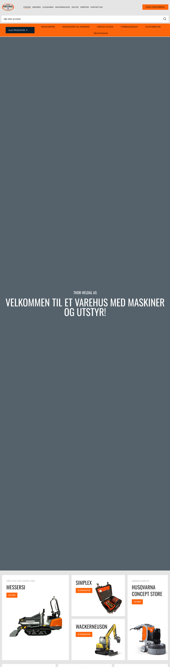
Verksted (84, 7)
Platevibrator (153, 26)
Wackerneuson (62, 7)
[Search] (85, 19)
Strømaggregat (129, 26)
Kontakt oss (97, 7)
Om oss (75, 7)
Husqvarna (48, 7)
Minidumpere (48, 26)
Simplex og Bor (105, 26)
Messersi (36, 7)
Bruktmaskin (101, 33)
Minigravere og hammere (76, 26)
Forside (27, 7)
